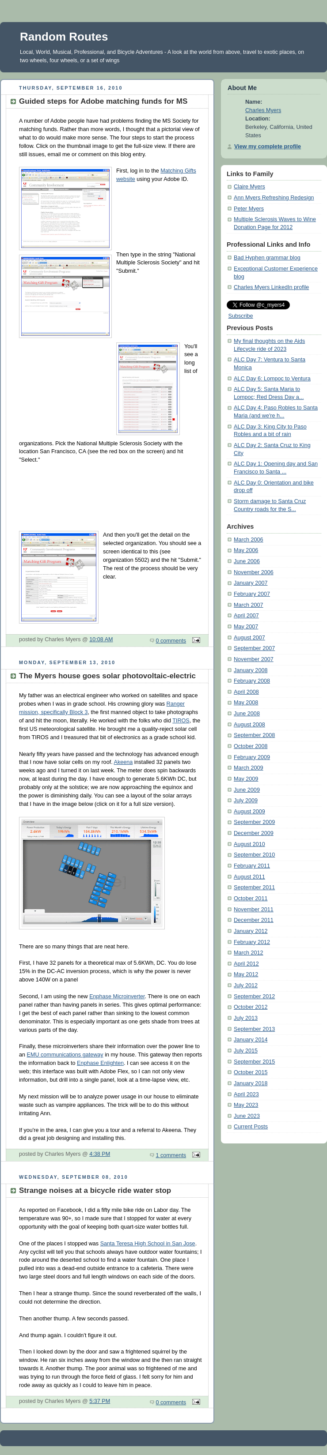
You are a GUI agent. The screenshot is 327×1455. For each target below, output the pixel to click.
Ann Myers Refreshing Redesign (274, 198)
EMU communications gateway (65, 1055)
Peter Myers (249, 209)
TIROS (181, 721)
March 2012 (248, 953)
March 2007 (248, 605)
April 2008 (246, 692)
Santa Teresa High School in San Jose (147, 1244)
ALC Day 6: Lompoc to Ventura (272, 379)
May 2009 (246, 779)
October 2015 (250, 1072)
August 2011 (249, 877)
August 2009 (249, 811)
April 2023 (246, 1094)
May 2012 (246, 974)
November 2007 (254, 659)
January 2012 (250, 931)
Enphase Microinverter (116, 996)
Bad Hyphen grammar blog (267, 258)
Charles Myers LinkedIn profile (271, 287)
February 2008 (252, 681)
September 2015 (254, 1062)
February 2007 (252, 594)
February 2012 (252, 942)
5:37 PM (99, 1401)
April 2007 (246, 616)
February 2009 (252, 757)
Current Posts (251, 1127)
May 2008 (246, 702)
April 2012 (246, 964)
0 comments (171, 641)
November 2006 (254, 572)
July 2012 (246, 985)
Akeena (123, 762)
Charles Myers (263, 110)
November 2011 (254, 909)
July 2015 (246, 1051)
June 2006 (247, 561)
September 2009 (254, 822)
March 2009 (248, 768)
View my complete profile (267, 146)
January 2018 (250, 1083)
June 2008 (247, 714)
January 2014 (250, 1040)
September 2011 (254, 887)
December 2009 (254, 833)
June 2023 (247, 1116)
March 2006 (248, 540)
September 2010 (254, 855)
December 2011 (254, 920)
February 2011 (252, 866)
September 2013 (254, 1029)
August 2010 (249, 844)
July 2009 (246, 800)
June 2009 (247, 790)
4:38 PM (99, 1154)
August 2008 (249, 725)
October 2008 (250, 746)
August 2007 (249, 638)
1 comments (171, 1155)
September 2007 (254, 648)
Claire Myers (249, 187)
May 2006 (246, 550)
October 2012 (250, 1007)
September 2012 (254, 996)
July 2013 (246, 1018)
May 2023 (246, 1105)
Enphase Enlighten (100, 1063)
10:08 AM (101, 639)
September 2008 (254, 735)
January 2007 (250, 583)
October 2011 (250, 898)
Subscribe (240, 316)
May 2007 (246, 627)
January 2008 (250, 670)
